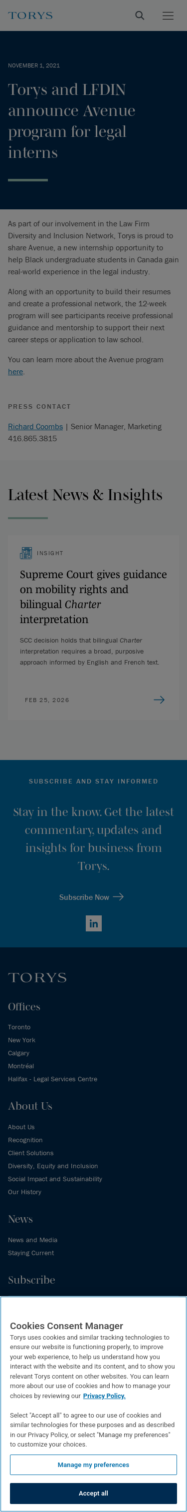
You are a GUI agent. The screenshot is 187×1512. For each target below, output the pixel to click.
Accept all (93, 1493)
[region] (93, 1404)
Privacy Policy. (104, 1396)
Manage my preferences (94, 1465)
